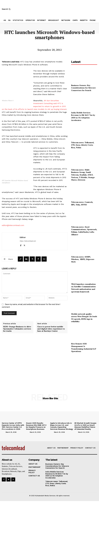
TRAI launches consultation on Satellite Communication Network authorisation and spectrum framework (83, 288)
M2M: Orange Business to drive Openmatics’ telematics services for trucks (17, 329)
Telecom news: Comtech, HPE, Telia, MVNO (82, 203)
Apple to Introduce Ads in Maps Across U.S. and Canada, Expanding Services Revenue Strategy (61, 426)
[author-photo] (3, 432)
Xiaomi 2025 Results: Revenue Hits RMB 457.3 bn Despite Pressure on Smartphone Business (36, 426)
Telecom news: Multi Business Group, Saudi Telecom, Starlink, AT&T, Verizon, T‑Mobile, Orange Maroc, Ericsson (83, 175)
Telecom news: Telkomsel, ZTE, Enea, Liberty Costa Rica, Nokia (82, 145)
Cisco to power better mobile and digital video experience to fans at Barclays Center (51, 329)
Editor (23, 237)
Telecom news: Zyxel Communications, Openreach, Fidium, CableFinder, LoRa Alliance (84, 231)
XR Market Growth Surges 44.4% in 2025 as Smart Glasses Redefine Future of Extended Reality (85, 426)
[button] (6, 9)
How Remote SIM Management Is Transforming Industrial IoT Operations (83, 347)
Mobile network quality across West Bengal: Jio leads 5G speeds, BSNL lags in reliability (84, 318)
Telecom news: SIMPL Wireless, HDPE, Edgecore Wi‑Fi (82, 259)
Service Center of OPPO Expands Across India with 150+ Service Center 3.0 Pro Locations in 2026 (13, 426)
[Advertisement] (84, 369)
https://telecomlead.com (28, 241)
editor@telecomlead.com (13, 225)
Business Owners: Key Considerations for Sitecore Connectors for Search (83, 88)
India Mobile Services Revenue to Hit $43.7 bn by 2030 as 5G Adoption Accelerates (83, 116)
